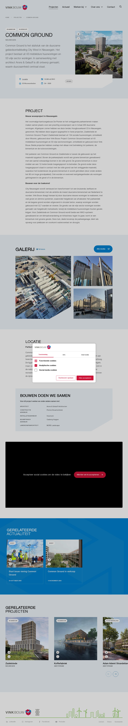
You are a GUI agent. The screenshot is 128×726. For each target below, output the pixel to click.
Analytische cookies (47, 365)
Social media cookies (48, 370)
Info (64, 355)
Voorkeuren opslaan (65, 378)
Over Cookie (85, 355)
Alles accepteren (85, 378)
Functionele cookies (47, 361)
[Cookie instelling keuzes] (64, 363)
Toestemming (42, 354)
